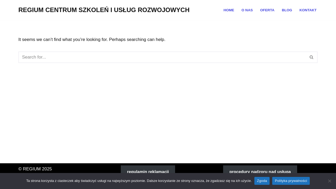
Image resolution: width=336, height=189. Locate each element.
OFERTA (267, 10)
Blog (287, 10)
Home (228, 10)
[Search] (162, 57)
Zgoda (262, 181)
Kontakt (308, 10)
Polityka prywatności (291, 181)
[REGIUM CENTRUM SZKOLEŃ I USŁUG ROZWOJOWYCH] (104, 10)
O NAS (247, 10)
